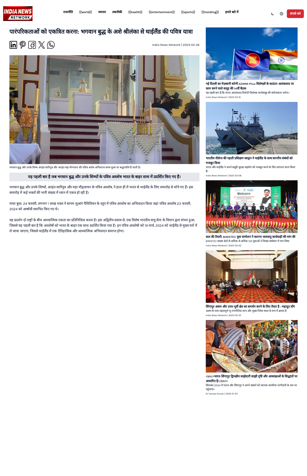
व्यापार (102, 12)
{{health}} (135, 12)
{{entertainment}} (162, 12)
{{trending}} (210, 12)
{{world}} (85, 12)
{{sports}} (188, 12)
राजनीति (68, 12)
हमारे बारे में (231, 12)
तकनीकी (117, 12)
